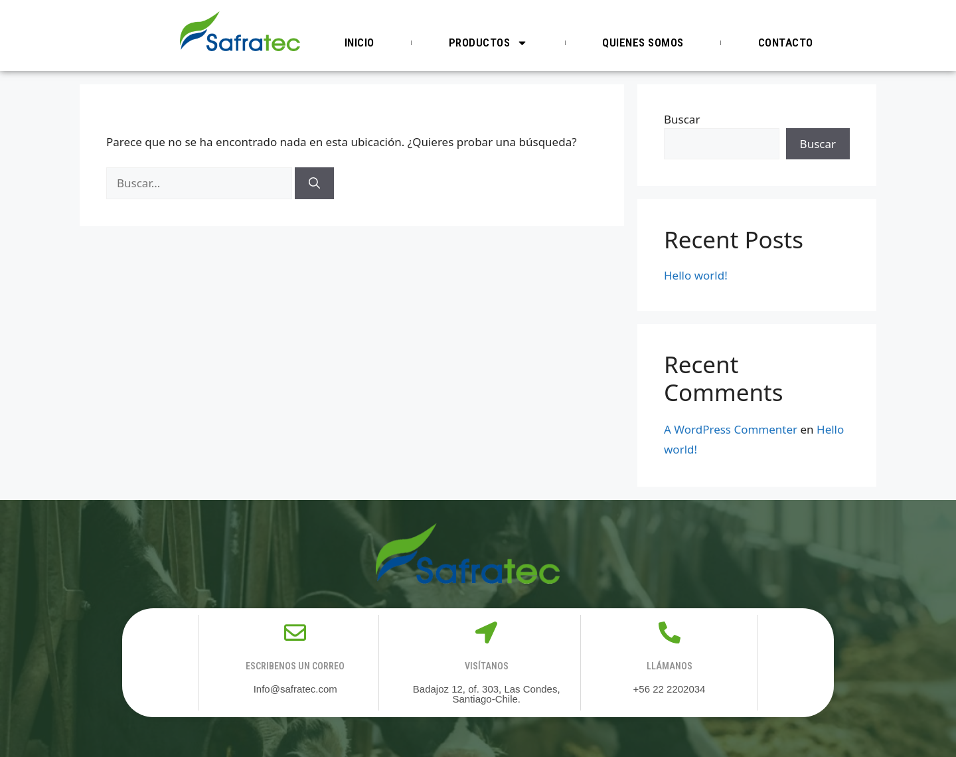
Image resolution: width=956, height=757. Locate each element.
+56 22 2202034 (669, 689)
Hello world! (696, 275)
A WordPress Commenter (730, 429)
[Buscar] (314, 183)
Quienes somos (643, 42)
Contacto (785, 42)
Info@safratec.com (295, 689)
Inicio (359, 42)
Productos (488, 43)
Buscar (682, 119)
